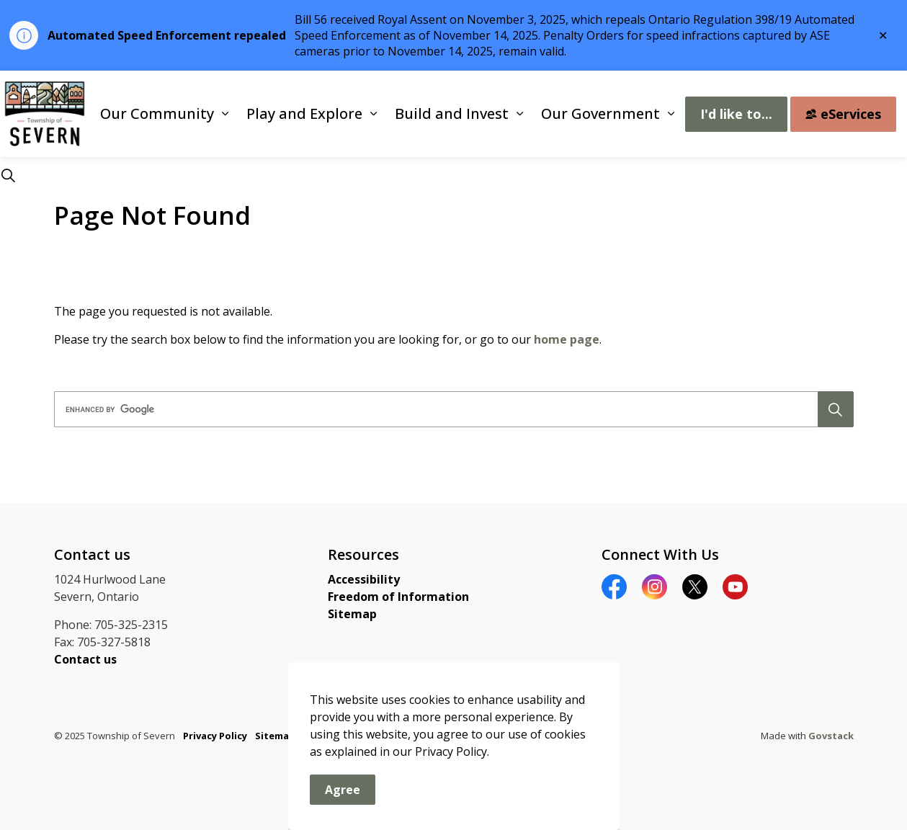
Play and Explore (304, 113)
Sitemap (352, 614)
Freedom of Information (398, 596)
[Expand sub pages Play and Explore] (373, 114)
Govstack (831, 735)
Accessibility (364, 579)
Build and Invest (452, 113)
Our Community (157, 113)
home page (566, 339)
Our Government (600, 113)
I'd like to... (736, 114)
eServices (843, 114)
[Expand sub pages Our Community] (225, 114)
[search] (450, 409)
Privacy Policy (215, 735)
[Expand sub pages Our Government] (671, 114)
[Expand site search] (8, 175)
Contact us (85, 659)
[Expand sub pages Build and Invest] (519, 114)
